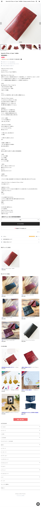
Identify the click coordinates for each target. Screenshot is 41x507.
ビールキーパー (4, 452)
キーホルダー (3, 426)
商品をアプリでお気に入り (20, 228)
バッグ (2, 477)
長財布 (2, 444)
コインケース (3, 430)
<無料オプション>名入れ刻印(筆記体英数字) (11, 216)
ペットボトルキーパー (5, 459)
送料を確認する (12, 61)
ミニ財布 (2, 434)
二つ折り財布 (3, 437)
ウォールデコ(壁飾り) (5, 484)
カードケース (3, 448)
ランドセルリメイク (4, 462)
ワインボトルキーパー (5, 473)
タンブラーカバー (4, 455)
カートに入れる (20, 223)
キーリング (3, 480)
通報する (38, 231)
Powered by (20, 495)
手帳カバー (3, 487)
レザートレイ (3, 470)
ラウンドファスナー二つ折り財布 (7, 441)
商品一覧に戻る (20, 419)
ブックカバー (3, 466)
